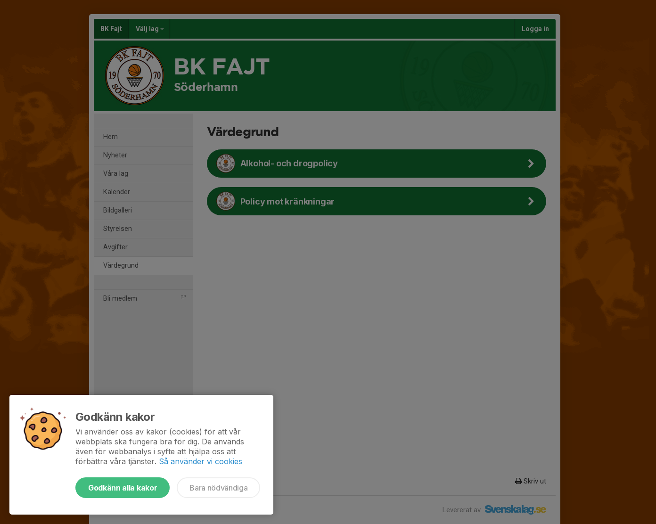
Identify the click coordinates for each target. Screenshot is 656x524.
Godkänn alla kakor (122, 487)
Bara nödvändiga (218, 487)
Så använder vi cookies (200, 461)
